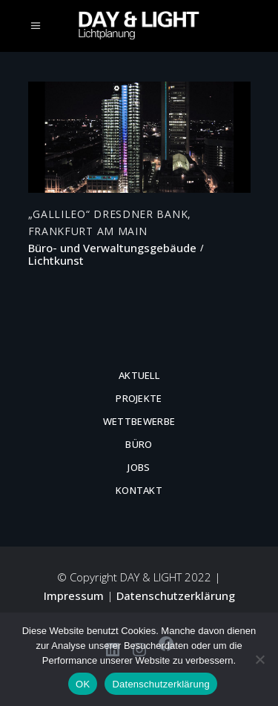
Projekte (139, 398)
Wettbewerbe (139, 421)
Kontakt (139, 490)
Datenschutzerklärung (175, 595)
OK (83, 684)
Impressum (74, 595)
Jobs (139, 467)
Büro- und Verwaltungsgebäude (112, 248)
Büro (138, 444)
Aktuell (139, 375)
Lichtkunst (56, 260)
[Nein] (259, 659)
